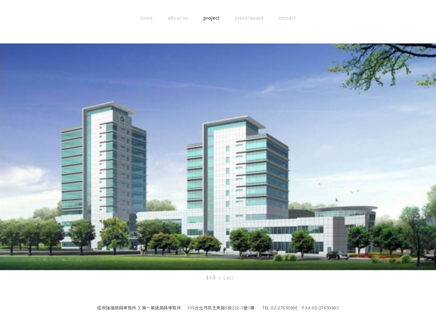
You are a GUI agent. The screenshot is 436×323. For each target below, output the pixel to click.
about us (178, 18)
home (146, 18)
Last (229, 278)
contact (287, 18)
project (211, 18)
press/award (249, 18)
